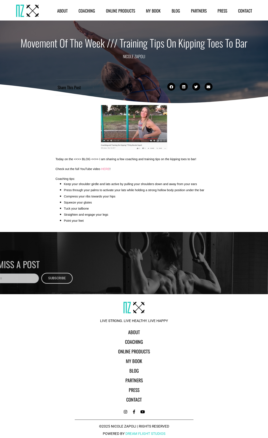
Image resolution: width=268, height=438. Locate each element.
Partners (199, 11)
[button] (171, 87)
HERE (105, 169)
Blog (176, 11)
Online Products (120, 11)
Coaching (87, 11)
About (62, 11)
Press (222, 11)
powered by (134, 434)
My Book (153, 11)
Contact (245, 11)
